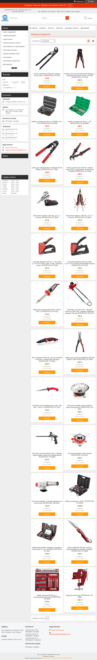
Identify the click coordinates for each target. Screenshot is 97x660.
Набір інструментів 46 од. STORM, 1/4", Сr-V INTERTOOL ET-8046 (47, 122)
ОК (70, 5)
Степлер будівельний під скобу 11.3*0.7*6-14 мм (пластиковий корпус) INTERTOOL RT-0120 (80, 263)
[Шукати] (67, 18)
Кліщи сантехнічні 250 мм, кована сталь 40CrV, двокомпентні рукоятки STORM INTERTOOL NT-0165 (80, 169)
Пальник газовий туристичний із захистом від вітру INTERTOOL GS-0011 (80, 407)
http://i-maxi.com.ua (11, 147)
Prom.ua (58, 654)
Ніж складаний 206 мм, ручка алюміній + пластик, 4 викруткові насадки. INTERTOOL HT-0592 (47, 359)
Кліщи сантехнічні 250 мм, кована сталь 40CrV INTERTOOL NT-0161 (47, 74)
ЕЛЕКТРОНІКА (7, 39)
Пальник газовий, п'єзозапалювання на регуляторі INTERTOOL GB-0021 (47, 502)
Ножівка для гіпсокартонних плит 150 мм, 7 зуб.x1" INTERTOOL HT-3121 (46, 406)
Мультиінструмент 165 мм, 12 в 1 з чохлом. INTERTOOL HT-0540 (47, 216)
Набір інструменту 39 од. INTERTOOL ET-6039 (79, 502)
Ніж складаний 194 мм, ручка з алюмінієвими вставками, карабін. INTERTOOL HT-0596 (79, 549)
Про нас (51, 28)
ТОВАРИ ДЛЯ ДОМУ (9, 36)
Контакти (59, 28)
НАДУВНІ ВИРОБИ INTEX (11, 54)
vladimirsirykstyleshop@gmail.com (16, 150)
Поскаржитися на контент (50, 658)
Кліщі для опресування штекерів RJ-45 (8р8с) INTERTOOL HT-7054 (47, 168)
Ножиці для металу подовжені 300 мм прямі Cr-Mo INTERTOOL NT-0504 (79, 358)
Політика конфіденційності (65, 658)
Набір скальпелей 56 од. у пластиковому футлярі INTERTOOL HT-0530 (47, 597)
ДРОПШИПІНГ (85, 28)
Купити (48, 86)
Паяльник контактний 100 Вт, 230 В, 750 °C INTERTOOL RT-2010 (47, 310)
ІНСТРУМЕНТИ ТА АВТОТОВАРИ (14, 46)
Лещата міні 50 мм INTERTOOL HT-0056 (80, 596)
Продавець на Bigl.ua (48, 656)
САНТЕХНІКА (7, 57)
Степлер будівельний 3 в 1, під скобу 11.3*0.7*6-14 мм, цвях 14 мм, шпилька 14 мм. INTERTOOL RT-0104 (47, 263)
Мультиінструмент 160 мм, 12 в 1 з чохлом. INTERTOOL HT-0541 (79, 216)
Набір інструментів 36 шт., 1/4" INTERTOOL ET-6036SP (79, 122)
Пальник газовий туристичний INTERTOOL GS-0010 (79, 454)
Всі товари (33, 28)
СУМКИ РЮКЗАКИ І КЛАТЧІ (12, 43)
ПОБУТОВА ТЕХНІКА (10, 50)
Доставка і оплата (71, 28)
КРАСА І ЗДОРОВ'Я (9, 32)
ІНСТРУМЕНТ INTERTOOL (11, 61)
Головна (42, 28)
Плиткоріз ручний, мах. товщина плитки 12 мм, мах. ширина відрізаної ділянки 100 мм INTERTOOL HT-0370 (79, 311)
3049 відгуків (79, 1)
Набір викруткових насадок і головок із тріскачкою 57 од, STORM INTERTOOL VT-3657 (47, 549)
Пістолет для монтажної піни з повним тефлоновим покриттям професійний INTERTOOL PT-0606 (47, 455)
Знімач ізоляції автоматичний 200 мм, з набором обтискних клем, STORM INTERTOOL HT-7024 (79, 75)
